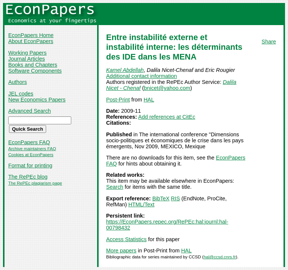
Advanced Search (29, 111)
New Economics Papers (37, 100)
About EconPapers (30, 41)
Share (269, 42)
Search (114, 187)
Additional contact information (141, 76)
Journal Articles (26, 59)
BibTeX (161, 198)
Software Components (35, 71)
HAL (149, 100)
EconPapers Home (31, 35)
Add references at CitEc (166, 117)
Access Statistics (126, 239)
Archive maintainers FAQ (32, 148)
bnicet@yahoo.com (167, 88)
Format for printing (30, 166)
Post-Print (118, 100)
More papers (121, 251)
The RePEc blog (28, 177)
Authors (17, 82)
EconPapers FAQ (29, 142)
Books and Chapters (32, 65)
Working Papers (27, 53)
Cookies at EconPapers (30, 154)
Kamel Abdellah (125, 70)
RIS (175, 198)
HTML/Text (141, 204)
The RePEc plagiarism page (35, 183)
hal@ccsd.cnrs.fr (220, 257)
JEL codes (20, 94)
